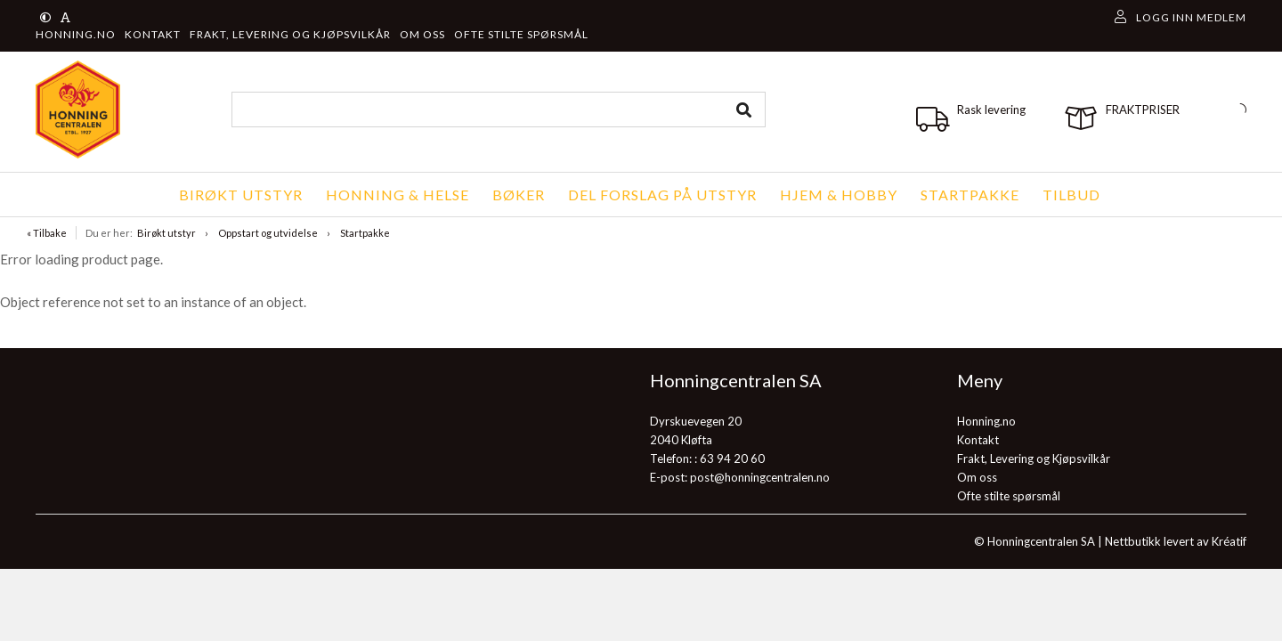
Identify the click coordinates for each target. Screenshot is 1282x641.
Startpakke (365, 233)
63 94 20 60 (732, 458)
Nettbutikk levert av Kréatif (1175, 541)
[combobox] (498, 109)
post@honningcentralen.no (760, 477)
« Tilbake (47, 233)
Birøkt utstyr (166, 233)
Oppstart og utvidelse (268, 233)
